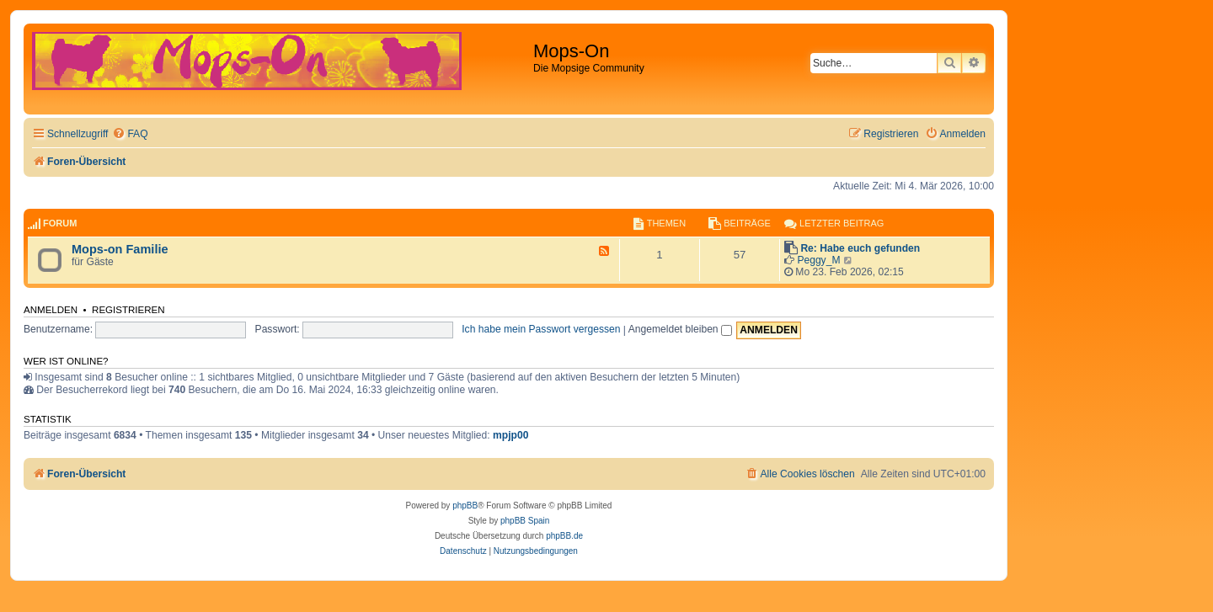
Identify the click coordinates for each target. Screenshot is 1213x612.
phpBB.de (564, 535)
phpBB (465, 505)
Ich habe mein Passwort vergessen (541, 329)
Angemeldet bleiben (680, 329)
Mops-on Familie (120, 249)
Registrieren (128, 310)
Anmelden (50, 310)
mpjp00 (510, 435)
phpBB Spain (524, 520)
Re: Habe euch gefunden (860, 248)
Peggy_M (818, 260)
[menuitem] (129, 134)
